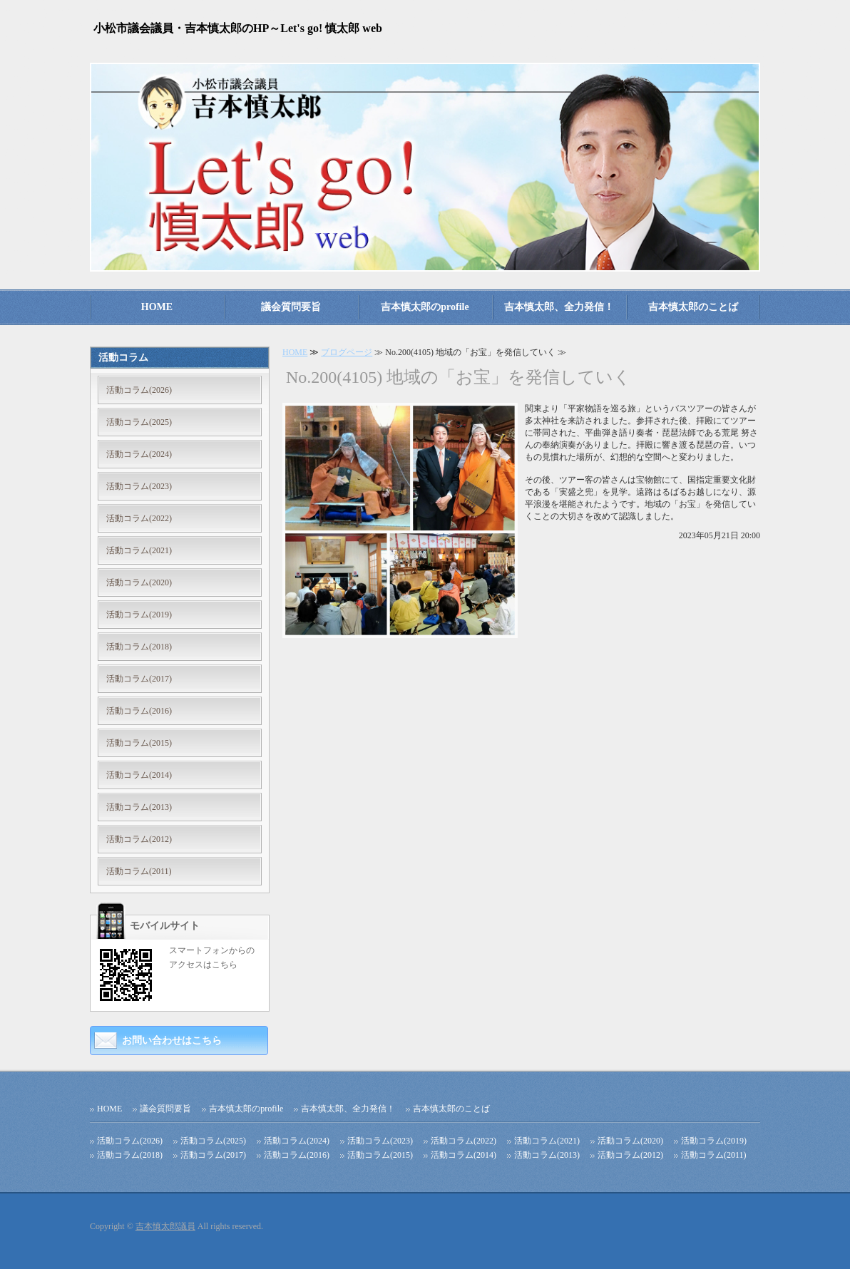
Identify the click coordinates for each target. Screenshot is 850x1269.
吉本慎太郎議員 (165, 1226)
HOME (157, 307)
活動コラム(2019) (139, 615)
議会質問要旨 (291, 307)
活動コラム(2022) (139, 518)
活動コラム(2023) (139, 486)
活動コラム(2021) (139, 550)
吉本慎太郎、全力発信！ (559, 307)
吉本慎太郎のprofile (424, 307)
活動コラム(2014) (139, 775)
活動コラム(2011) (139, 871)
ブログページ (346, 352)
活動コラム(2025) (139, 422)
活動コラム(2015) (139, 743)
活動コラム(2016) (139, 711)
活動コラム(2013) (139, 807)
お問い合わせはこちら (172, 1040)
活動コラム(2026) (139, 390)
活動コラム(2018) (139, 647)
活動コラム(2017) (139, 679)
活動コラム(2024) (139, 454)
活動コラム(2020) (139, 582)
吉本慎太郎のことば (693, 307)
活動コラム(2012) (139, 839)
